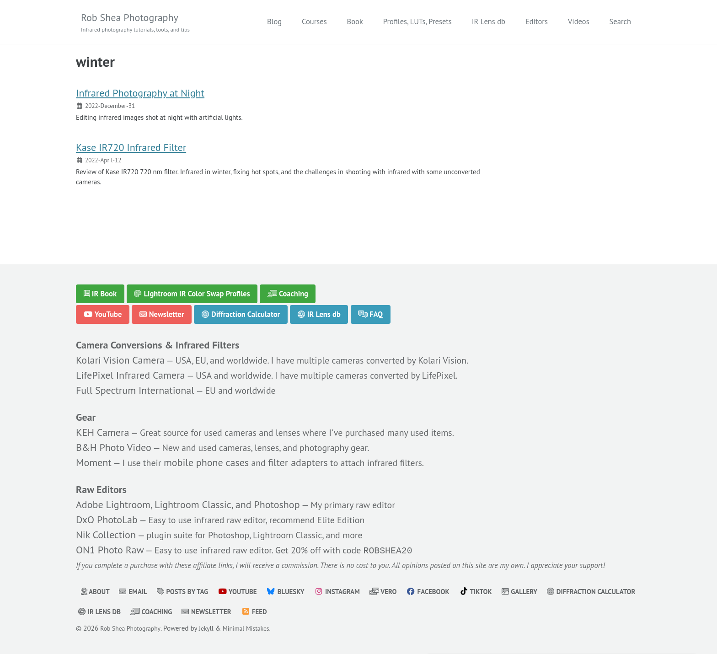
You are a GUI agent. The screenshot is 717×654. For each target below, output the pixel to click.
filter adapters (306, 458)
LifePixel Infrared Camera (130, 370)
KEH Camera (102, 428)
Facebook (451, 591)
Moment (94, 458)
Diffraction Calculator (241, 308)
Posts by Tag (189, 591)
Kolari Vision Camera (120, 354)
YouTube (103, 308)
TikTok (502, 591)
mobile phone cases (211, 458)
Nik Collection (106, 531)
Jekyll (213, 628)
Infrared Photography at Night (140, 97)
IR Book (100, 287)
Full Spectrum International (135, 385)
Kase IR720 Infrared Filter (131, 155)
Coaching (288, 287)
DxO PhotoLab (107, 516)
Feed (373, 611)
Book (355, 22)
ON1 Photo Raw (110, 547)
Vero (403, 591)
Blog (274, 22)
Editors (536, 22)
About (96, 591)
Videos (578, 22)
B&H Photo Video (113, 443)
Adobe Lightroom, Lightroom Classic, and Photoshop (188, 501)
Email (137, 591)
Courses (314, 22)
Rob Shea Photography (141, 23)
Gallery (549, 591)
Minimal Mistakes (256, 628)
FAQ (371, 308)
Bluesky (299, 591)
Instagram (355, 591)
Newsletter (161, 308)
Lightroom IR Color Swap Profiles (192, 287)
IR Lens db (488, 22)
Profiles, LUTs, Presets (417, 22)
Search (620, 22)
